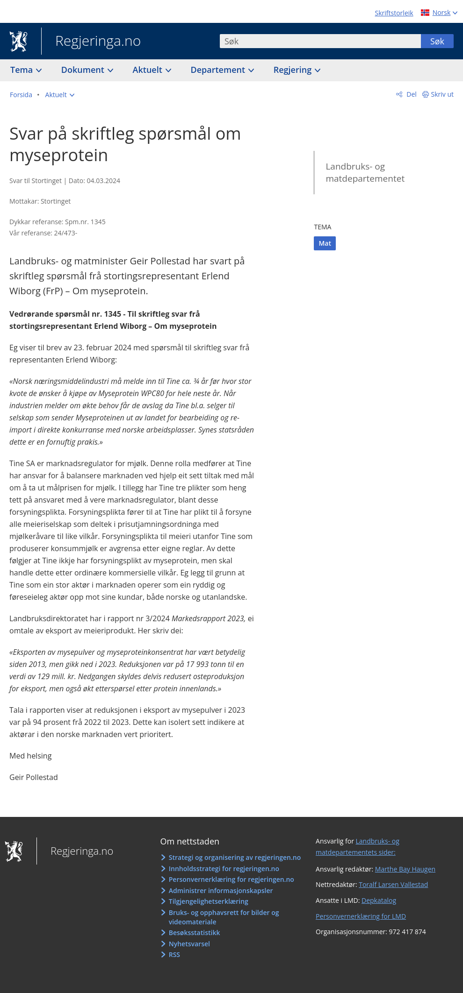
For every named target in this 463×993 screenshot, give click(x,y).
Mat (324, 243)
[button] (59, 94)
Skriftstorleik (394, 12)
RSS (174, 954)
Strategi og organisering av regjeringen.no (235, 857)
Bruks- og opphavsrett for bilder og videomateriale (224, 917)
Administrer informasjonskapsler (221, 890)
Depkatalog (379, 900)
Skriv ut (442, 94)
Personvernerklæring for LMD (361, 916)
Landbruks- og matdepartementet (365, 172)
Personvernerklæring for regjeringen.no (231, 879)
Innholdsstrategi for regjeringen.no (224, 868)
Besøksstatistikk (194, 932)
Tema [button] (22, 69)
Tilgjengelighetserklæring (208, 901)
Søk (437, 41)
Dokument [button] (84, 69)
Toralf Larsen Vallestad (393, 884)
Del (411, 94)
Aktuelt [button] (149, 69)
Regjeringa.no (91, 41)
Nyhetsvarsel (189, 943)
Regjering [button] (294, 69)
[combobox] (320, 41)
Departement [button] (219, 69)
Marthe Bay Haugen (405, 869)
